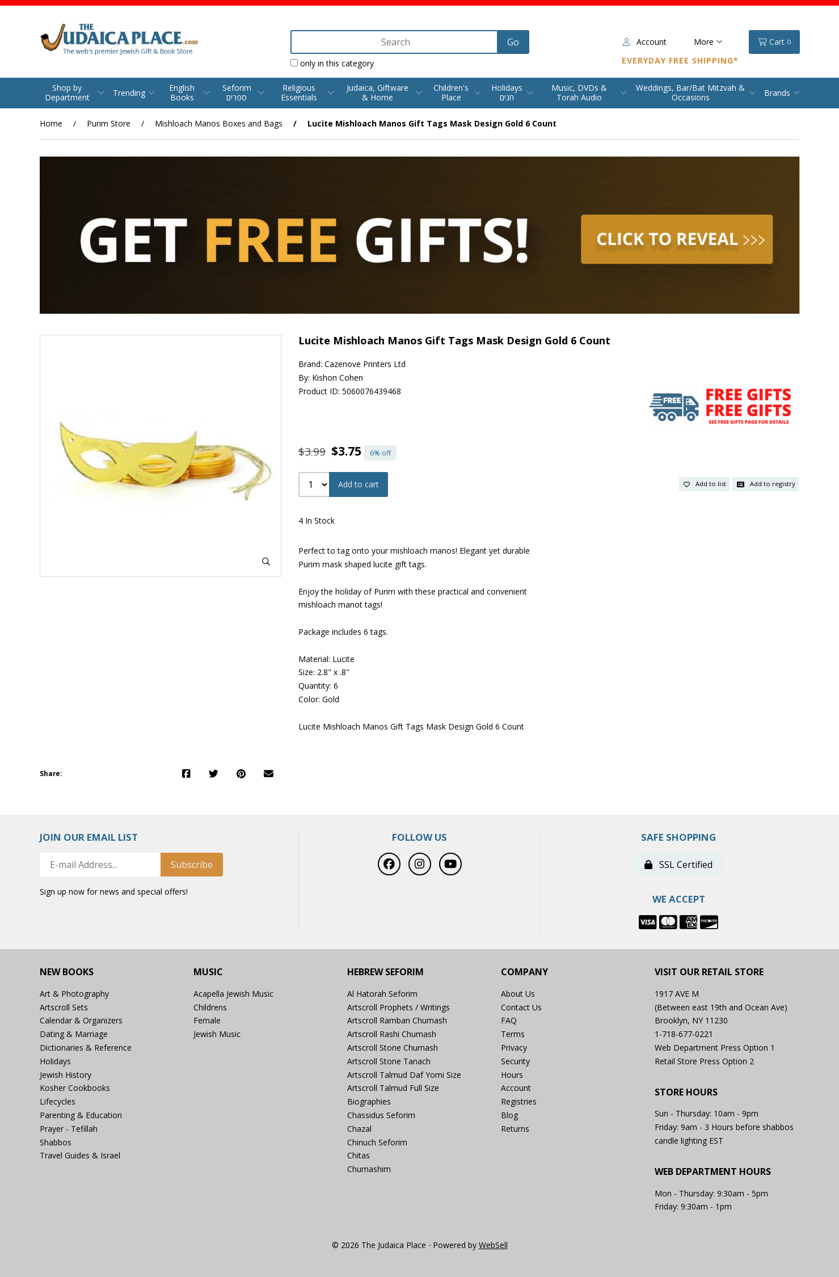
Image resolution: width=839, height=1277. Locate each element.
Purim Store (108, 123)
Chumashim (369, 1169)
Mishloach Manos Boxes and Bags (219, 123)
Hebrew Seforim (385, 972)
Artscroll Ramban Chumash (397, 1020)
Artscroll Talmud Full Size (393, 1087)
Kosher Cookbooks (75, 1087)
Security (515, 1061)
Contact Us (521, 1007)
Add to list (705, 483)
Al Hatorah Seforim (382, 993)
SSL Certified (678, 864)
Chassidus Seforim (381, 1115)
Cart (774, 42)
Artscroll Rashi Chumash (391, 1034)
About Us (518, 993)
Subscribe (192, 864)
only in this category (332, 63)
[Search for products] (395, 42)
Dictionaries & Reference (86, 1047)
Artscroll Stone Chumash (392, 1047)
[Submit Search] (513, 42)
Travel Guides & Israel (80, 1155)
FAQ (509, 1020)
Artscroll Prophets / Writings (398, 1007)
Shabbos (55, 1142)
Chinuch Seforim (377, 1142)
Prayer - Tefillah (69, 1128)
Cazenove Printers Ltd (365, 364)
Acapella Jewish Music (233, 993)
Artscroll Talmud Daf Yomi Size (404, 1074)
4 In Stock (316, 520)
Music (208, 972)
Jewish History (65, 1074)
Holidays (55, 1061)
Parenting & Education (81, 1115)
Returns (515, 1128)
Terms (513, 1034)
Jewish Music (217, 1034)
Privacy (514, 1047)
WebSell (493, 1245)
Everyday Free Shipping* (680, 60)
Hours (512, 1074)
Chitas (358, 1155)
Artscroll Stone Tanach (389, 1061)
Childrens (210, 1007)
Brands (777, 92)
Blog (509, 1115)
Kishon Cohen (337, 377)
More (708, 41)
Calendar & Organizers (81, 1020)
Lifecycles (57, 1101)
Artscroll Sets (64, 1007)
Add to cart (358, 484)
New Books (67, 972)
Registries (519, 1101)
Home (51, 123)
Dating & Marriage (74, 1034)
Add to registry (766, 483)
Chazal (359, 1128)
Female (207, 1020)
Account (645, 41)
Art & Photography (74, 993)
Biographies (369, 1101)
